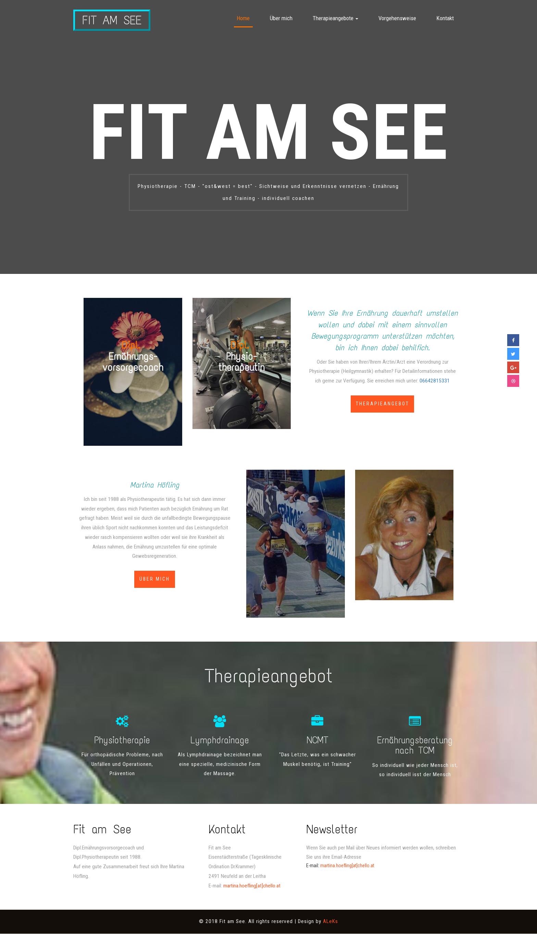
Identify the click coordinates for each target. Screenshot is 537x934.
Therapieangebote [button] (335, 18)
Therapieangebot (382, 404)
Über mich (281, 18)
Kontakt (445, 18)
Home (243, 18)
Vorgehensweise (397, 18)
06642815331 (435, 381)
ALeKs (330, 922)
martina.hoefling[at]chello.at (251, 886)
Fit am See (112, 20)
